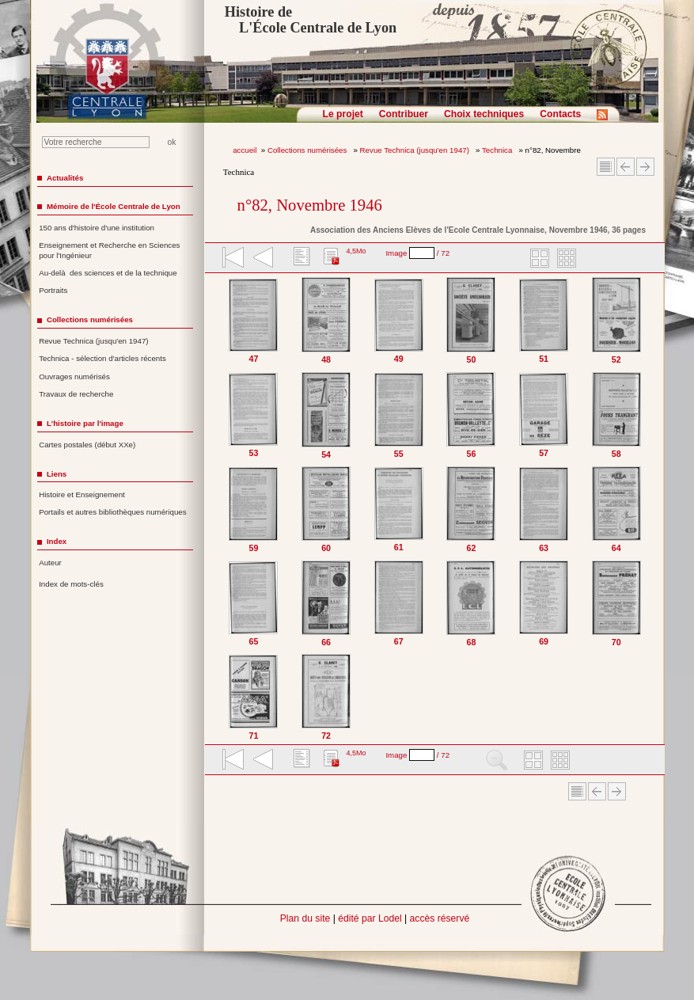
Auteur (50, 562)
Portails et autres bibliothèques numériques (112, 512)
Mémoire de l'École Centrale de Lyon (113, 206)
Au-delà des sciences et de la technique (108, 272)
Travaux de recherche (76, 394)
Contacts (560, 114)
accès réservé (440, 918)
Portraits (53, 290)
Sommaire (606, 167)
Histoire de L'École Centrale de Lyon (310, 20)
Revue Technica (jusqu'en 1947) (416, 150)
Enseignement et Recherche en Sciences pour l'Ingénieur (109, 250)
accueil (244, 150)
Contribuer (403, 114)
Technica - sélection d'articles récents (102, 358)
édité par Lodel (369, 918)
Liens (56, 474)
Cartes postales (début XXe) (87, 444)
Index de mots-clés (71, 584)
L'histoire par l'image (85, 423)
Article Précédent (625, 167)
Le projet (343, 114)
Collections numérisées (308, 150)
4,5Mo (356, 251)
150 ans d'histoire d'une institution (96, 227)
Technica (498, 150)
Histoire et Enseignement (82, 494)
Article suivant (645, 167)
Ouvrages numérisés (74, 376)
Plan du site (305, 918)
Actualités (65, 177)
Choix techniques (484, 114)
